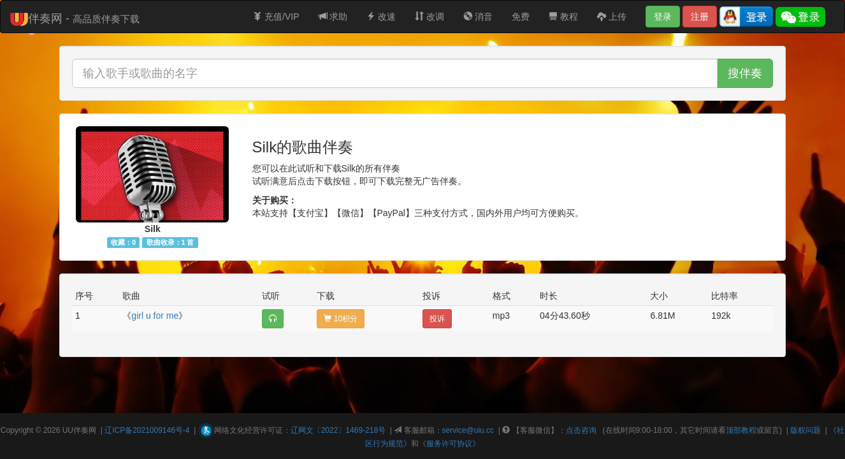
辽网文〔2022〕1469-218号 (338, 430)
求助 (333, 16)
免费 (521, 16)
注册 (700, 16)
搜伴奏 (745, 73)
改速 (381, 16)
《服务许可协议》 (449, 443)
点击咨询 (581, 430)
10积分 (341, 318)
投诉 (437, 318)
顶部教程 (741, 430)
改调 (429, 16)
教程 (563, 16)
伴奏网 (84, 430)
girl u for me (154, 315)
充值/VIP (276, 16)
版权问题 (805, 430)
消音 (478, 16)
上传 (611, 16)
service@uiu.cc (468, 430)
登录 (663, 16)
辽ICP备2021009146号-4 (147, 430)
